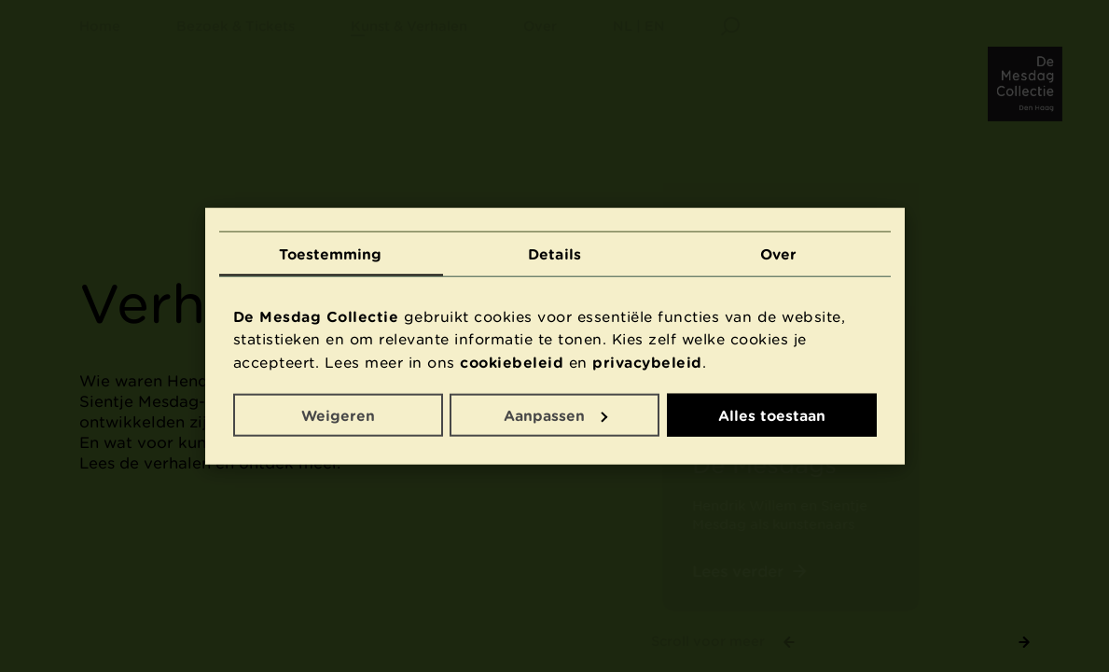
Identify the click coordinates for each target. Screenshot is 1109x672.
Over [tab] (778, 253)
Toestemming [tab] (330, 253)
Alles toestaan (771, 414)
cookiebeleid (511, 362)
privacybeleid (647, 362)
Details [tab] (554, 253)
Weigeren (338, 414)
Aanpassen (555, 414)
